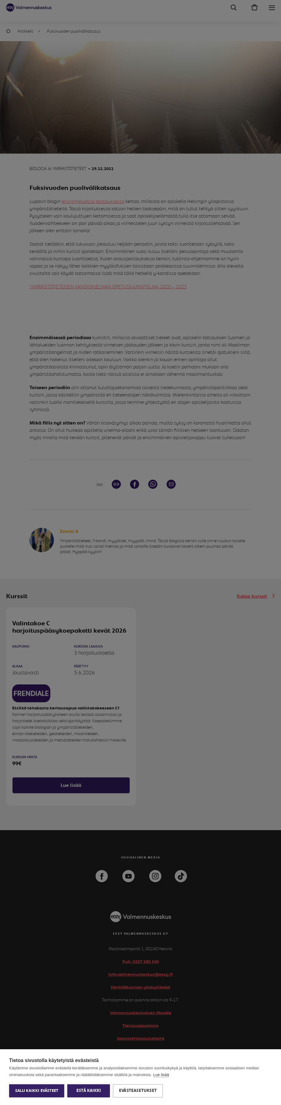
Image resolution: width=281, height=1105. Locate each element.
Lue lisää (161, 1074)
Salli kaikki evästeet (36, 1091)
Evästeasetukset (138, 1091)
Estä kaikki (88, 1091)
